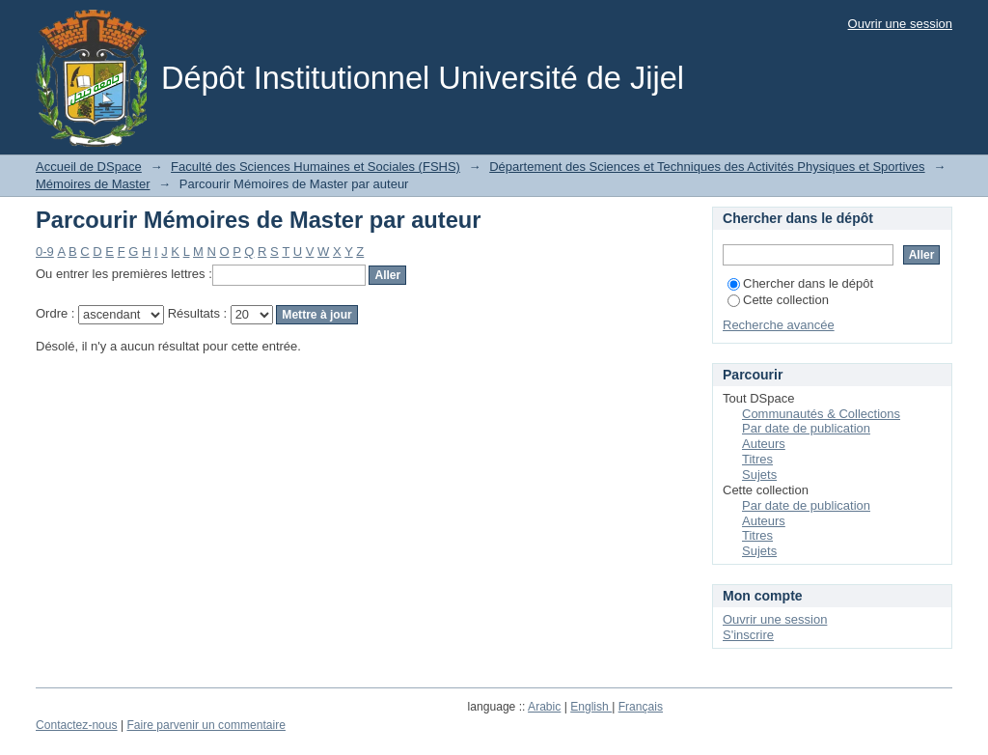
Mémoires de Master (93, 184)
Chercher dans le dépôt (800, 283)
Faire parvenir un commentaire (205, 725)
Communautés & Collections (821, 413)
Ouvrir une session (900, 23)
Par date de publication (806, 428)
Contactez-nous (77, 725)
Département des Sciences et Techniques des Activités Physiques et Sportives (706, 166)
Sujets (759, 474)
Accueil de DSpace (89, 166)
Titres (757, 459)
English (591, 706)
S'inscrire (748, 635)
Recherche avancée (779, 325)
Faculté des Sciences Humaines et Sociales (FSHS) (315, 166)
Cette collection (778, 300)
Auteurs (763, 443)
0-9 (45, 251)
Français (640, 706)
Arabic (544, 706)
